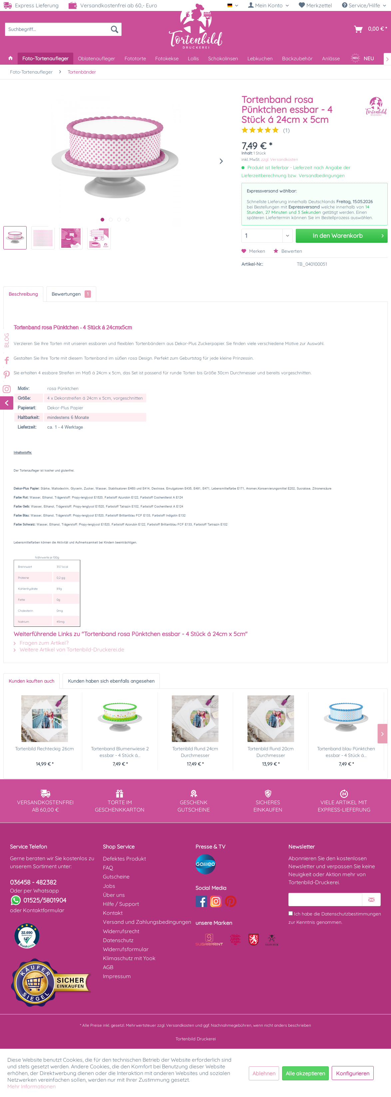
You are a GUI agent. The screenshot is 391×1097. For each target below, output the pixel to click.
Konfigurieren (352, 1073)
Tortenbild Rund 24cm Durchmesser (195, 752)
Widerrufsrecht (121, 931)
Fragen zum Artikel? (41, 642)
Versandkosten (180, 1025)
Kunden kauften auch (31, 681)
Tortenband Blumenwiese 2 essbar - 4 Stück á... (120, 752)
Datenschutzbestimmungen (351, 914)
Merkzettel (315, 5)
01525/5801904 (44, 900)
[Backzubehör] (297, 58)
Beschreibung (23, 294)
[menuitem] (268, 5)
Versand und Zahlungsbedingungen (147, 921)
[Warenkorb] (369, 29)
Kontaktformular (43, 910)
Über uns (114, 895)
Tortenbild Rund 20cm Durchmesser (270, 752)
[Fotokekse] (167, 58)
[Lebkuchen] (260, 58)
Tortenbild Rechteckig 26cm (44, 749)
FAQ (108, 867)
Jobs (109, 886)
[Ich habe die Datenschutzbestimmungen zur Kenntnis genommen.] (290, 913)
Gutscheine (116, 876)
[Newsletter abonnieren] (371, 899)
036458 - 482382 (33, 882)
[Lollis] (193, 58)
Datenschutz (118, 940)
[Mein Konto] (268, 5)
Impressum (117, 976)
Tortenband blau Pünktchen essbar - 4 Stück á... (346, 752)
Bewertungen (71, 294)
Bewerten (287, 251)
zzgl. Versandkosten (279, 159)
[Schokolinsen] (223, 58)
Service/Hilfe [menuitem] (361, 5)
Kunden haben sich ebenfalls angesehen (111, 681)
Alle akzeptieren (305, 1073)
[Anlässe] (330, 58)
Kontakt (113, 913)
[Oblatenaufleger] (96, 58)
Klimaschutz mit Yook (129, 958)
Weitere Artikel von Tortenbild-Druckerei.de (69, 649)
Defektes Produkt (124, 858)
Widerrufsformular (126, 949)
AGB (108, 967)
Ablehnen (263, 1073)
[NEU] (362, 58)
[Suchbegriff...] (63, 29)
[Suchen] (115, 29)
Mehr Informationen (31, 1086)
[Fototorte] (135, 58)
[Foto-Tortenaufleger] (45, 58)
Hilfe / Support (121, 904)
